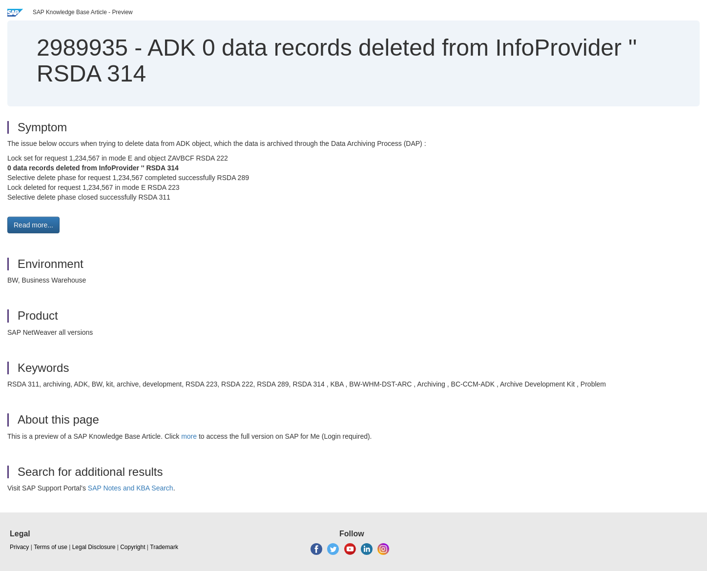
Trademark (164, 547)
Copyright (132, 547)
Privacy (19, 547)
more (189, 436)
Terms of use (50, 547)
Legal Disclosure (94, 547)
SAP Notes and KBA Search (130, 488)
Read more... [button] (33, 225)
